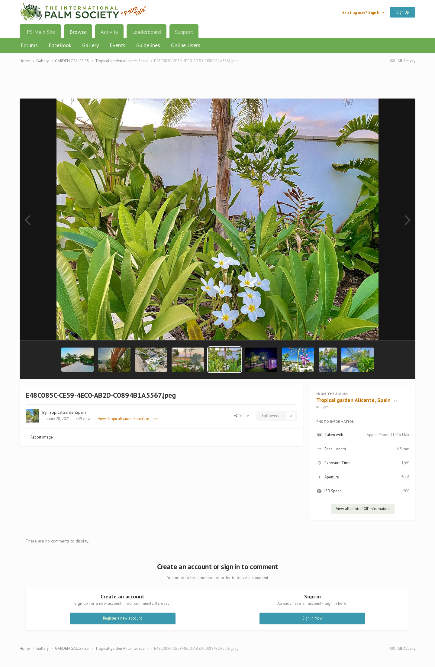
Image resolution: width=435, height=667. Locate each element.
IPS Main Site (40, 31)
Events (117, 45)
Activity (109, 31)
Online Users (185, 45)
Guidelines (148, 45)
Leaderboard (146, 31)
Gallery (90, 45)
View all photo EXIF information (363, 508)
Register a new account (122, 618)
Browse (78, 34)
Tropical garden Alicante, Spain (353, 400)
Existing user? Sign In (363, 12)
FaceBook (60, 45)
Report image (42, 437)
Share (241, 415)
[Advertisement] (217, 85)
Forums (29, 45)
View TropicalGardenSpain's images (128, 418)
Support (184, 31)
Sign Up (402, 12)
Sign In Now (312, 618)
